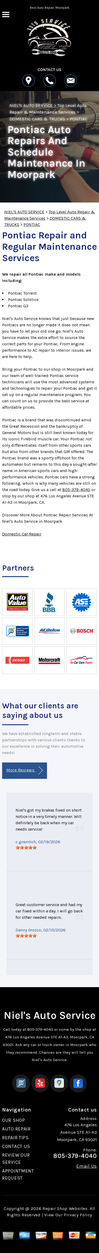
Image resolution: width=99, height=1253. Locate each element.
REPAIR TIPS (15, 1138)
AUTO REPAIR (16, 1129)
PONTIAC (78, 118)
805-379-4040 (76, 489)
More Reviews (24, 770)
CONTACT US (16, 1146)
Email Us (86, 1166)
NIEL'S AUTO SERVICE (31, 105)
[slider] (26, 847)
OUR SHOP (13, 1120)
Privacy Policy (78, 1214)
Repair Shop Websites (65, 1208)
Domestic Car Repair (21, 533)
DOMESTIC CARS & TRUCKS (37, 118)
